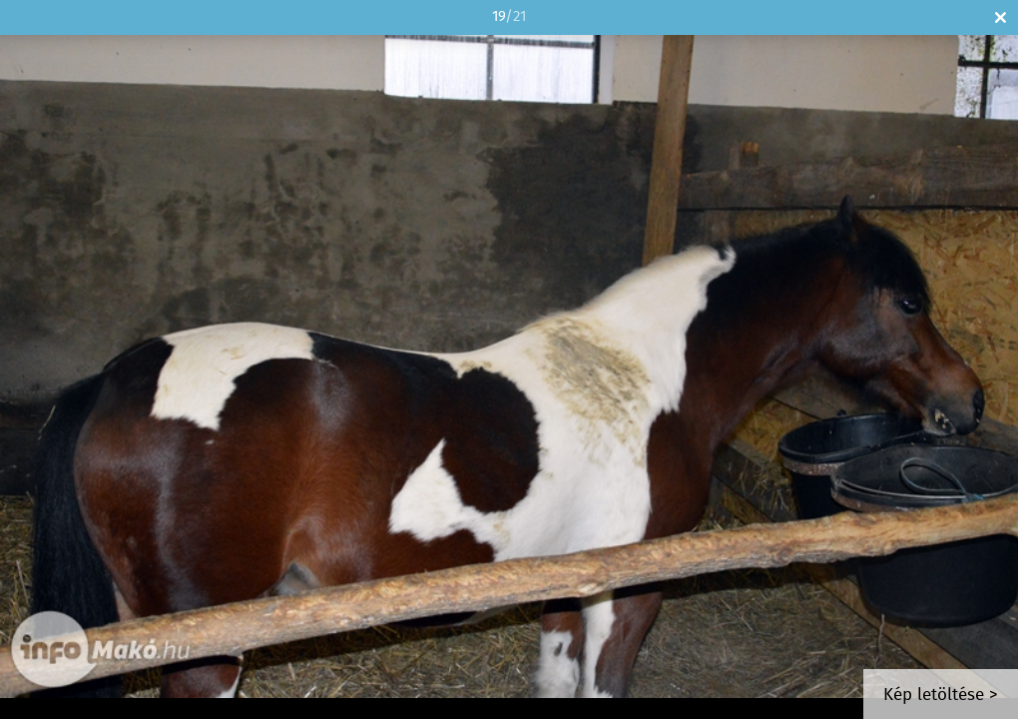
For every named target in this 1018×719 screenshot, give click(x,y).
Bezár (1000, 17)
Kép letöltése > (940, 695)
